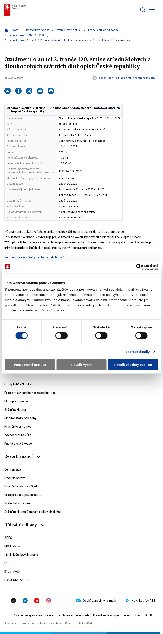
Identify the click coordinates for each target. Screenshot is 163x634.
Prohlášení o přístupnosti (73, 615)
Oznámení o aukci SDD (18, 35)
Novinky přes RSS (140, 600)
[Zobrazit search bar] (142, 9)
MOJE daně (12, 546)
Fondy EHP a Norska (17, 384)
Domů (15, 30)
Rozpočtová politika (37, 30)
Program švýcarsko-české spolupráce (30, 392)
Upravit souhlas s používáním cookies (116, 615)
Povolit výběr (81, 365)
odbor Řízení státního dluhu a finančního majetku (127, 78)
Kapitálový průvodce (18, 443)
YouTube (36, 600)
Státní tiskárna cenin (18, 503)
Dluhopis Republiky (17, 401)
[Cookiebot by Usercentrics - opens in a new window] (139, 267)
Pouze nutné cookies (30, 365)
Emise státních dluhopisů (103, 30)
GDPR (148, 615)
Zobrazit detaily (138, 351)
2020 (42, 35)
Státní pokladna (15, 409)
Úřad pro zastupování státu (22, 495)
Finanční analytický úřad (20, 486)
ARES (8, 537)
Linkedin (25, 600)
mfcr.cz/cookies (52, 310)
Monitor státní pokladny (20, 418)
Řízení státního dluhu (68, 30)
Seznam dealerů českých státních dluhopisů (34, 257)
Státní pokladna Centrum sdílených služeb (32, 511)
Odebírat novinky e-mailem (97, 600)
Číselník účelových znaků (21, 554)
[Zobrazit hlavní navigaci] (152, 10)
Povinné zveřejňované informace (33, 615)
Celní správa (12, 469)
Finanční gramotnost (18, 426)
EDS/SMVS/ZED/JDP (19, 580)
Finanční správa (15, 478)
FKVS (7, 563)
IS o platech (12, 571)
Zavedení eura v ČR (17, 435)
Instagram (48, 600)
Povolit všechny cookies (133, 365)
